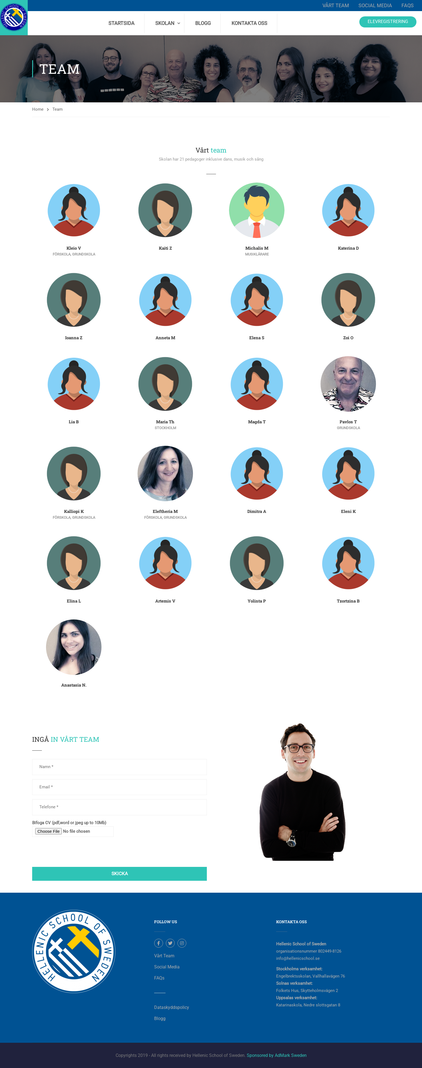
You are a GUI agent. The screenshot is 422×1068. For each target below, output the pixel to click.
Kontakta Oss (249, 23)
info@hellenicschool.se (298, 958)
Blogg (203, 23)
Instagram (182, 943)
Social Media (375, 5)
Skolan (164, 23)
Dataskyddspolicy (171, 1007)
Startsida (121, 23)
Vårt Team (335, 5)
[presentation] (74, 852)
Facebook (158, 943)
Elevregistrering (388, 21)
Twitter (170, 943)
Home (38, 109)
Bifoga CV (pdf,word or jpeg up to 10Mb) (73, 828)
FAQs (407, 5)
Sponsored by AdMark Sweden (277, 1055)
